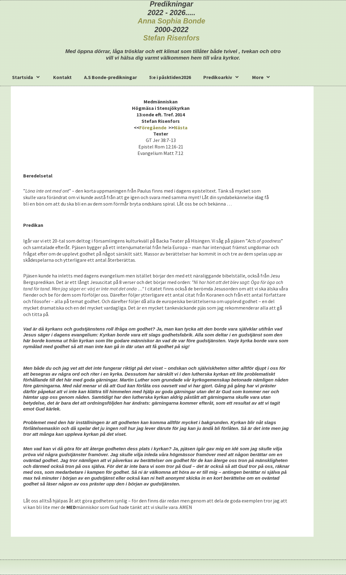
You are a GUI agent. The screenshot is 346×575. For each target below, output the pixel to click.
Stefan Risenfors (171, 38)
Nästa (181, 127)
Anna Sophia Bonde (171, 21)
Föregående (153, 127)
